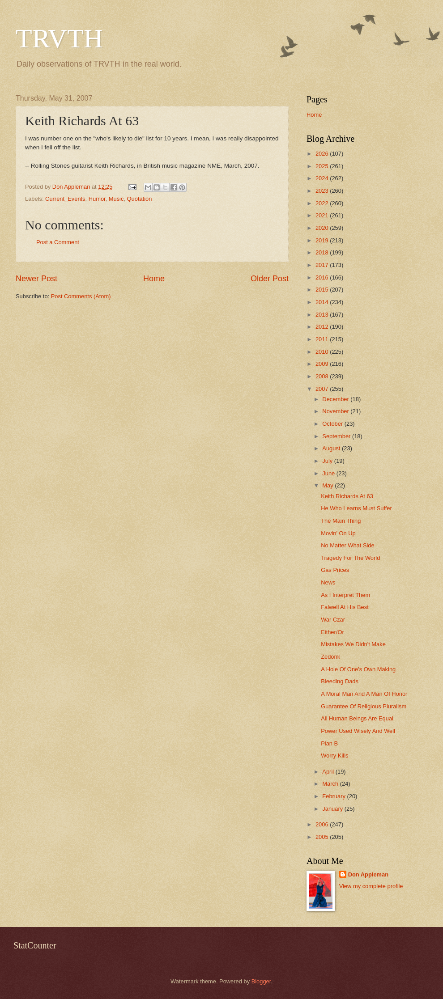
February (334, 796)
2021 (322, 215)
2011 (322, 339)
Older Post (270, 278)
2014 (322, 302)
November (336, 411)
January (333, 808)
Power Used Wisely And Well (358, 731)
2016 (322, 277)
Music (116, 198)
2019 (322, 240)
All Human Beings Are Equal (357, 718)
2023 (322, 190)
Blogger (261, 981)
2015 (322, 289)
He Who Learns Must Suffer (356, 508)
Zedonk (330, 656)
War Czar (333, 619)
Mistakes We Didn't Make (353, 644)
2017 (322, 265)
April (328, 771)
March (331, 783)
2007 (322, 388)
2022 (322, 203)
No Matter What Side (348, 545)
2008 (322, 376)
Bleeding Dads (339, 681)
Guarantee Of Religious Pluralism (363, 706)
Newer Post (36, 278)
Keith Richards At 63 (347, 496)
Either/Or (332, 632)
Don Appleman (368, 874)
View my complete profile (371, 886)
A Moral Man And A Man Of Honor (364, 693)
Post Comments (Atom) (81, 296)
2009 (322, 363)
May (328, 485)
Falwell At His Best (345, 607)
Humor (97, 198)
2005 (322, 837)
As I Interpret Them (345, 595)
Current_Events (65, 198)
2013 (322, 314)
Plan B (329, 743)
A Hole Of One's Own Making (358, 669)
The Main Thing (341, 520)
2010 (322, 351)
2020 (322, 227)
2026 (322, 153)
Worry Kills (334, 755)
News (328, 582)
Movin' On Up (338, 533)
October (333, 423)
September (337, 436)
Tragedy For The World (350, 558)
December (336, 399)
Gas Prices (335, 570)
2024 (322, 178)
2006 (322, 824)
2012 (322, 326)
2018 (322, 252)
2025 (322, 166)
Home (154, 278)
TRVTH (59, 38)
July (328, 460)
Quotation (139, 198)
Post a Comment (57, 242)
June (329, 473)
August (332, 448)
